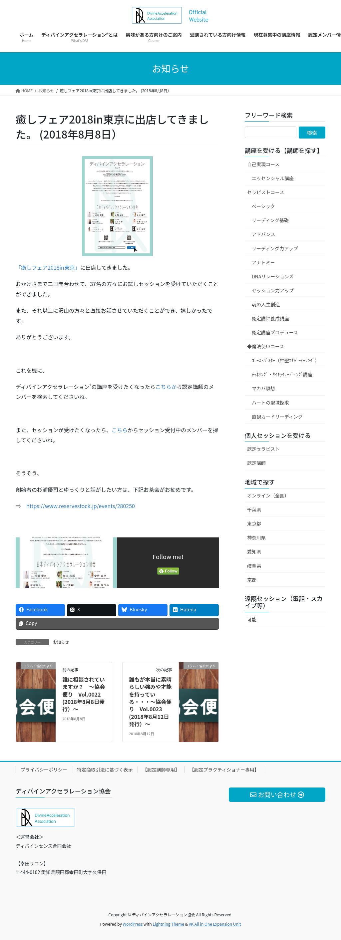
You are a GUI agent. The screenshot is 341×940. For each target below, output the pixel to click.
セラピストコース (265, 192)
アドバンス (263, 234)
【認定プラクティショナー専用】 (224, 769)
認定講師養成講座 (270, 318)
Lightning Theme (168, 924)
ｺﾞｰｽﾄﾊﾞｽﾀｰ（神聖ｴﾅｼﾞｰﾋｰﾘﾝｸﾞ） (285, 360)
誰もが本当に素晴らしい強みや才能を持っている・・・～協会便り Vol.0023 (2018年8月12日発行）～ (150, 701)
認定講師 (256, 463)
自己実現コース (263, 164)
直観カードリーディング (277, 416)
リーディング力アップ (275, 248)
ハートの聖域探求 (270, 402)
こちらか (165, 387)
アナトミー (263, 262)
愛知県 (254, 551)
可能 (251, 619)
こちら (120, 430)
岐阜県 (254, 565)
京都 (251, 579)
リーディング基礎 (270, 220)
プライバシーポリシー (44, 769)
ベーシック (263, 206)
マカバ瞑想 (263, 388)
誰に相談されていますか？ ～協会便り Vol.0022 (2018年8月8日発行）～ (83, 694)
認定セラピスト (263, 449)
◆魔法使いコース (265, 346)
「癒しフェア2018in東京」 (48, 267)
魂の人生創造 (266, 304)
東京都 (254, 523)
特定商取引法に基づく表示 (105, 769)
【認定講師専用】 (161, 769)
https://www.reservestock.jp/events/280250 (80, 506)
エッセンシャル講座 (273, 178)
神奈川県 (256, 537)
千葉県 (254, 509)
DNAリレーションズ (273, 276)
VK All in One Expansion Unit (215, 924)
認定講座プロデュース (275, 332)
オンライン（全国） (268, 495)
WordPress (133, 924)
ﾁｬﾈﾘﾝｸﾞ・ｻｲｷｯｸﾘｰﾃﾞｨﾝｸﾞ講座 (282, 374)
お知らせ (61, 642)
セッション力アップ (273, 290)
